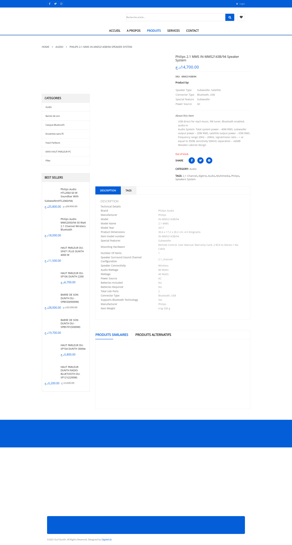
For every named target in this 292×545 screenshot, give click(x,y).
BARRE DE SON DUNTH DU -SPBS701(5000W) (70, 323)
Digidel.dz (107, 539)
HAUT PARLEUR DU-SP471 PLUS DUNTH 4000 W (72, 251)
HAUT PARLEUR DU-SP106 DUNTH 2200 (72, 274)
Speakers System (185, 179)
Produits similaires (111, 335)
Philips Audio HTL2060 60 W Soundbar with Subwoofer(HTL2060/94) (62, 194)
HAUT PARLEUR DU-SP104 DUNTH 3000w (73, 346)
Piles (47, 160)
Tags (128, 190)
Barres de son (52, 116)
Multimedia (223, 176)
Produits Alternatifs (153, 335)
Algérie (202, 176)
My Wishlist (241, 17)
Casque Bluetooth (55, 124)
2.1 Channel (190, 176)
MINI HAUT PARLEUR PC (58, 151)
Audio (59, 47)
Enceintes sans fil (54, 133)
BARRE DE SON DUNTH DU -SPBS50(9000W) (70, 298)
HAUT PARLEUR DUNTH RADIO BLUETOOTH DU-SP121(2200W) (70, 372)
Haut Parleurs (52, 142)
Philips (235, 176)
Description (108, 190)
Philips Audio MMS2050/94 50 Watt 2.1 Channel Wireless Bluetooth (73, 224)
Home (45, 47)
